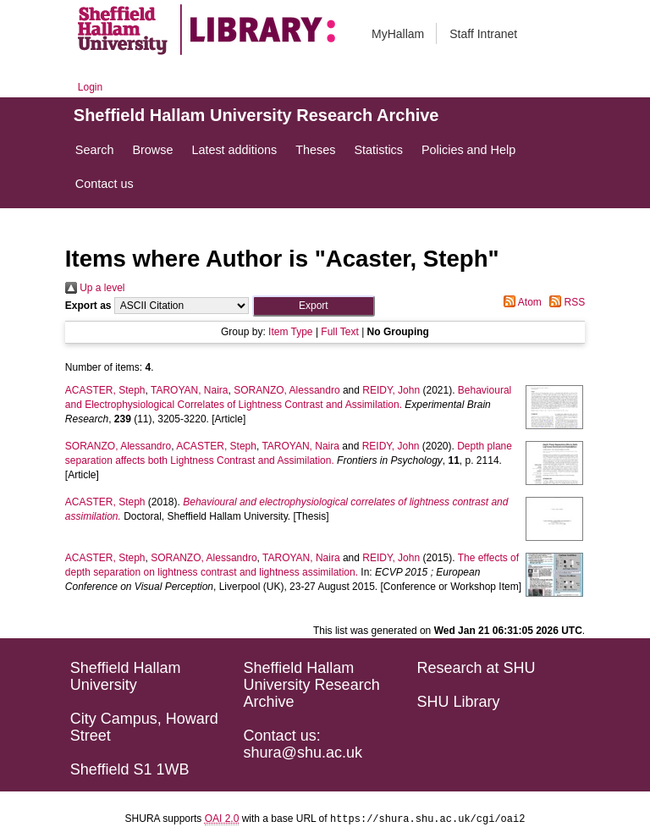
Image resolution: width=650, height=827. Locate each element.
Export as (88, 306)
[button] (313, 306)
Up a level (95, 288)
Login (90, 87)
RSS (564, 302)
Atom (520, 302)
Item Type (290, 332)
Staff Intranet (483, 34)
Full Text (339, 332)
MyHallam (398, 34)
